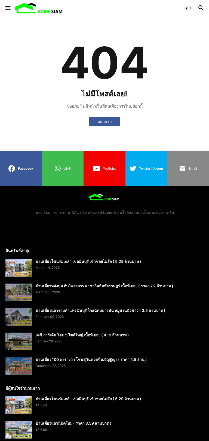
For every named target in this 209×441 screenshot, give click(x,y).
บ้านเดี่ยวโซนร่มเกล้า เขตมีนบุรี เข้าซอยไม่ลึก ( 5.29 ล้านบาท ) (88, 261)
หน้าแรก (104, 121)
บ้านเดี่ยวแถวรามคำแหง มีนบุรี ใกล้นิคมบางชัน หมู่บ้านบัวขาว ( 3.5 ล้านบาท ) (100, 310)
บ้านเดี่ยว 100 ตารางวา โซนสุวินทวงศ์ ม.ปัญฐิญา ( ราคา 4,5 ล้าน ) (91, 359)
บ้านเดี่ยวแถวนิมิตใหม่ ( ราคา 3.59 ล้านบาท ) (74, 423)
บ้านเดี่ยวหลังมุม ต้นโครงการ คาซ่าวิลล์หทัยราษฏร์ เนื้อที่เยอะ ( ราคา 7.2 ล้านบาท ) (104, 286)
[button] (7, 8)
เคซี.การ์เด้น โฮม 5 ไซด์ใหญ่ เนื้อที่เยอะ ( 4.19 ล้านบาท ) (82, 335)
